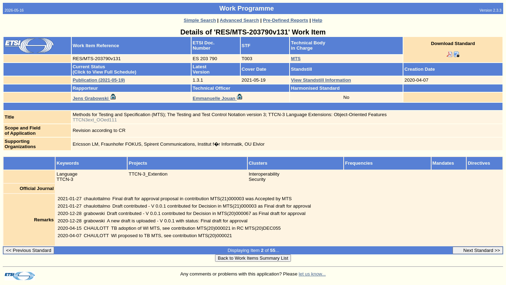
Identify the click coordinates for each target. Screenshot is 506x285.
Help (317, 20)
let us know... (312, 274)
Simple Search (200, 20)
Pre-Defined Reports (285, 20)
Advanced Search (239, 20)
